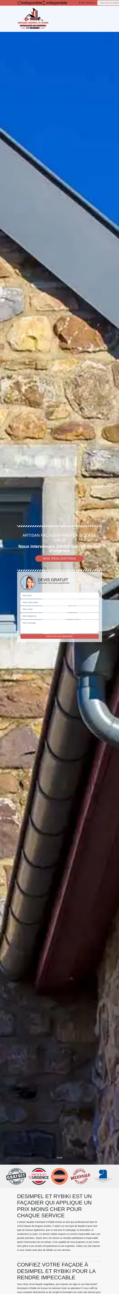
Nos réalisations (59, 558)
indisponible (28, 3)
